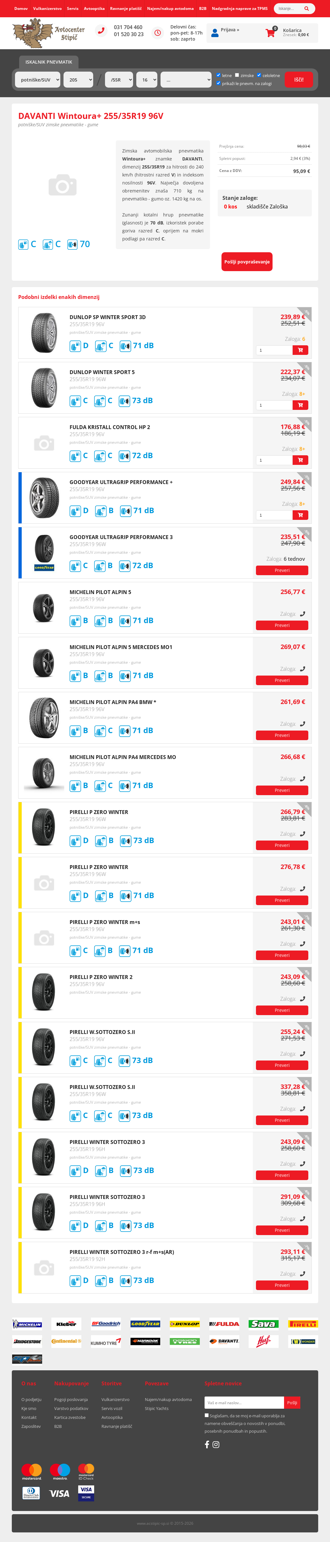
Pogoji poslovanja (71, 1399)
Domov (21, 8)
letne (224, 75)
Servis (73, 8)
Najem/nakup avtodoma (170, 8)
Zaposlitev (31, 1426)
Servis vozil (111, 1408)
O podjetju (31, 1399)
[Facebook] (207, 1444)
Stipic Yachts (157, 1408)
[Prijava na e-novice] (292, 1403)
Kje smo (28, 1408)
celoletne (268, 75)
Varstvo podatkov (71, 1408)
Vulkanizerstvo (47, 8)
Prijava (230, 30)
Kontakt (29, 1417)
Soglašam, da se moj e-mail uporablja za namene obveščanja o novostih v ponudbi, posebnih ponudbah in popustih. (245, 1423)
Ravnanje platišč (126, 8)
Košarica (292, 30)
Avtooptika (94, 8)
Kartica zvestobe (70, 1417)
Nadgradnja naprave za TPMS (240, 8)
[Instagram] (216, 1444)
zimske (244, 75)
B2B (202, 8)
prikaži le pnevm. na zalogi (247, 83)
